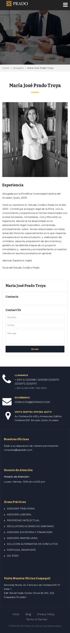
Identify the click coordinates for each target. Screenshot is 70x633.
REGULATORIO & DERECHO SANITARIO (30, 526)
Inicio (16, 614)
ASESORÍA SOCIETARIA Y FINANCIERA (29, 532)
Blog (28, 614)
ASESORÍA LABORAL (19, 514)
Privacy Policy (45, 614)
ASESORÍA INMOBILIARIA (22, 538)
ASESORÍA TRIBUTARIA (21, 508)
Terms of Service (36, 619)
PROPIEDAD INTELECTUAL (23, 520)
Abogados (18, 68)
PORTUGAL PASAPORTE (21, 549)
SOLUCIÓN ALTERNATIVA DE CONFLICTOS (32, 543)
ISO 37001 (13, 555)
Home (5, 68)
